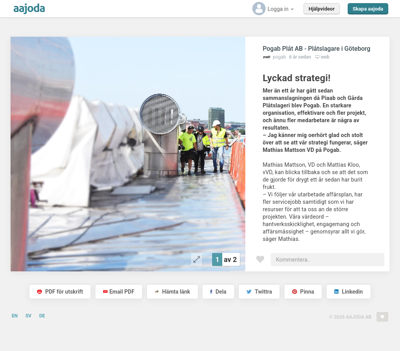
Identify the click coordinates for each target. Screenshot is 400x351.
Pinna (303, 292)
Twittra (259, 292)
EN (15, 316)
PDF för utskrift (60, 292)
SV (28, 316)
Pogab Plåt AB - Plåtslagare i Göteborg (316, 48)
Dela (218, 292)
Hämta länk (172, 292)
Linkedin (348, 292)
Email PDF (118, 292)
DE (42, 316)
